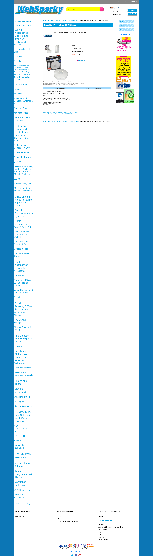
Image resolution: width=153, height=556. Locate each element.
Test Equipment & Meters (23, 465)
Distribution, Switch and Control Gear (22, 129)
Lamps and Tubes (21, 382)
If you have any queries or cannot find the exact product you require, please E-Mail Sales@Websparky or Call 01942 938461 (61, 113)
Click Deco (19, 61)
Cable (18, 221)
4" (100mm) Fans (22, 490)
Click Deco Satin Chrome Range (21, 72)
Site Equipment (23, 454)
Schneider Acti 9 (21, 152)
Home (122, 21)
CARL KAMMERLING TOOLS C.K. (21, 428)
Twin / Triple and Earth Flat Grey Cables (22, 234)
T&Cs (117, 1)
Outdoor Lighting (22, 397)
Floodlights (19, 401)
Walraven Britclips (22, 368)
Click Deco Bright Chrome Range (22, 74)
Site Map (61, 519)
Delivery (122, 26)
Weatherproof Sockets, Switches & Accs (23, 101)
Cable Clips (19, 275)
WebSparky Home (49, 20)
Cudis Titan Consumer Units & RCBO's (22, 138)
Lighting (19, 388)
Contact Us (134, 1)
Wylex (17, 179)
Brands (122, 30)
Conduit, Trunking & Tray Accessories (23, 306)
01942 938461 (105, 520)
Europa (17, 162)
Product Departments (23, 21)
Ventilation (20, 482)
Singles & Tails (21, 249)
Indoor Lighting (21, 392)
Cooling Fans (20, 485)
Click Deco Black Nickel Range (21, 69)
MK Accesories (21, 113)
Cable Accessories (21, 263)
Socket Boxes (20, 84)
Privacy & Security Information (68, 521)
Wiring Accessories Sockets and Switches (21, 34)
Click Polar (19, 56)
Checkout (132, 14)
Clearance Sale (23, 25)
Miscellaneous (21, 457)
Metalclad (18, 93)
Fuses (17, 89)
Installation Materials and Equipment (22, 354)
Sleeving (18, 297)
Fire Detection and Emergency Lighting (23, 338)
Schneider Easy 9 (22, 157)
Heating (19, 346)
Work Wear (19, 421)
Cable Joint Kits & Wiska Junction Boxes (22, 283)
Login (125, 1)
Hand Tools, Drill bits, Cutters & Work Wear (24, 415)
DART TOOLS (20, 436)
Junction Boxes (21, 108)
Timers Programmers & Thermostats (23, 474)
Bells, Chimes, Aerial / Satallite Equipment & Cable (23, 201)
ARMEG (18, 440)
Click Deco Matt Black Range (21, 67)
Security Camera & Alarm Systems (24, 213)
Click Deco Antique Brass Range (21, 65)
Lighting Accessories (23, 406)
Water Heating (22, 503)
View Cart (132, 10)
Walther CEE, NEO (23, 183)
